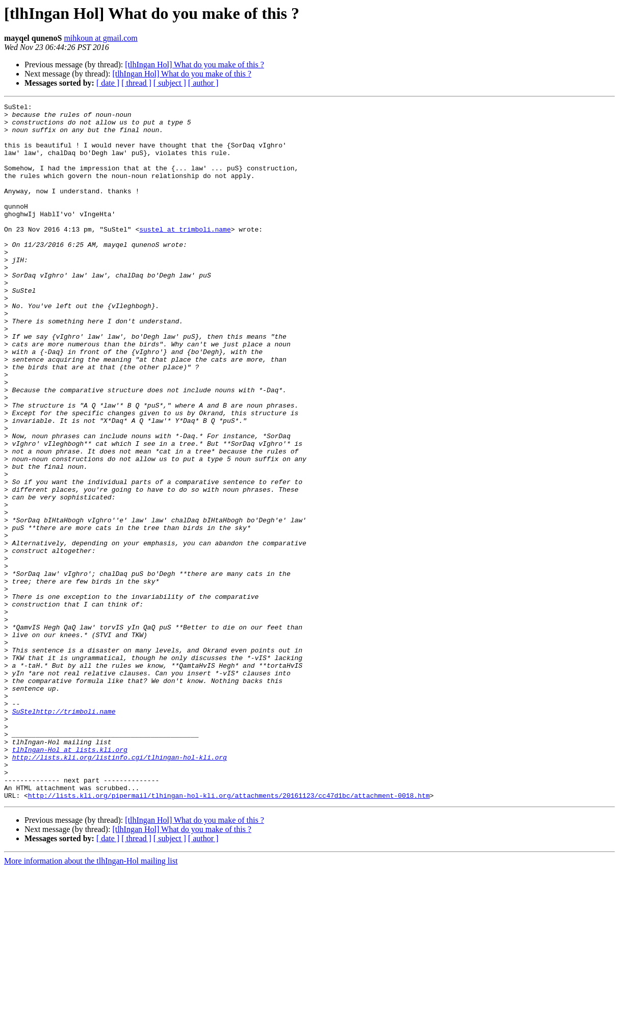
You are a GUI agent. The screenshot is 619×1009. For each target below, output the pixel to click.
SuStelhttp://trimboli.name (64, 833)
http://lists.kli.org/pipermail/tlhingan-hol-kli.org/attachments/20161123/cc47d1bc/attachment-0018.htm (229, 934)
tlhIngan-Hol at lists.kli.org (69, 879)
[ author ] (203, 83)
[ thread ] (136, 83)
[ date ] (107, 83)
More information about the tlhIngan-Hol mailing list (90, 1000)
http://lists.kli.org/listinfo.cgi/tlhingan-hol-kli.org (119, 888)
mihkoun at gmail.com (100, 38)
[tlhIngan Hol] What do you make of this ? (194, 64)
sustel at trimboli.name (184, 255)
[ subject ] (169, 83)
